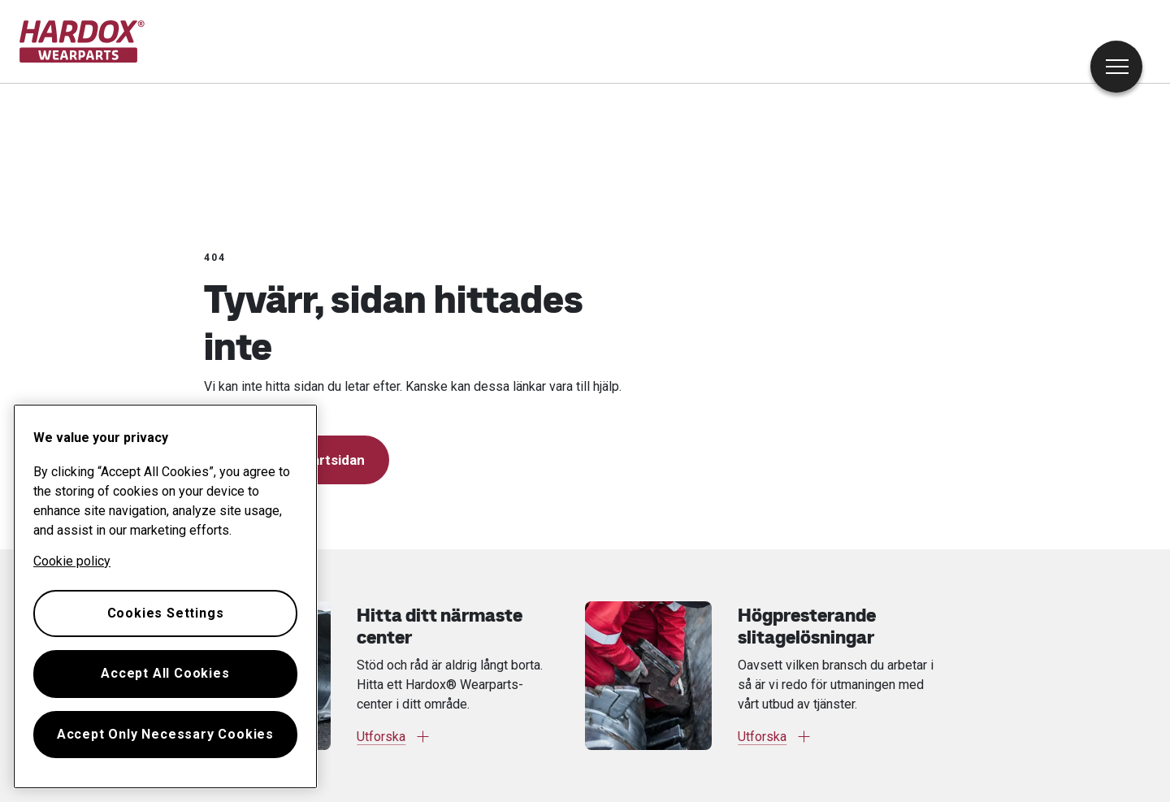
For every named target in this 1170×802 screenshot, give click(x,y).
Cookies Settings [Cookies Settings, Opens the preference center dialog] (165, 613)
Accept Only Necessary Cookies (165, 734)
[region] (165, 596)
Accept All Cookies (165, 673)
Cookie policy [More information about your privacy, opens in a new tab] (71, 561)
